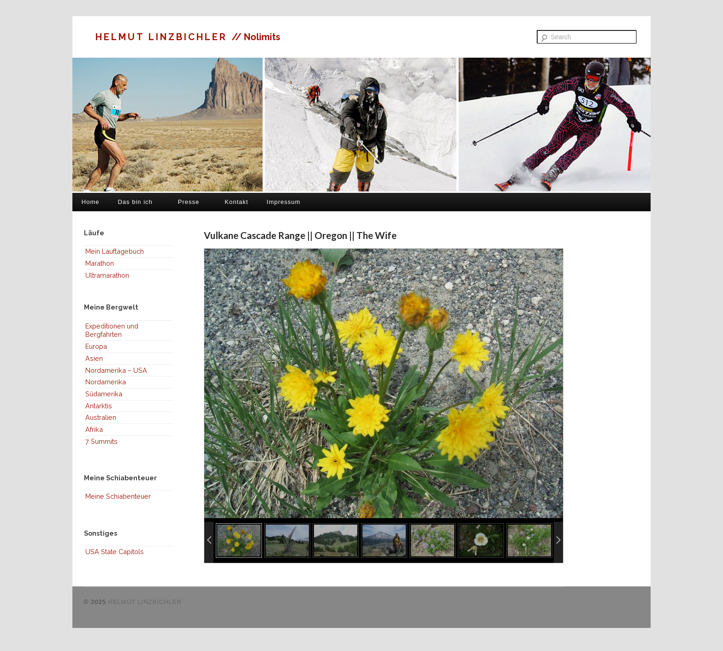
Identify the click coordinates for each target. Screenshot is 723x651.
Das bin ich (135, 201)
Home (91, 201)
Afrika (94, 429)
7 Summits (101, 441)
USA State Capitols (114, 551)
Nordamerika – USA (116, 370)
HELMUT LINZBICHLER (163, 36)
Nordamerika (105, 382)
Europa (96, 346)
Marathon (99, 263)
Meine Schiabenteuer (118, 496)
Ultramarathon (107, 275)
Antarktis (98, 406)
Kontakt (236, 201)
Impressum (283, 201)
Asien (94, 358)
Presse (188, 201)
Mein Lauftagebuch (114, 251)
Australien (100, 417)
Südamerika (103, 394)
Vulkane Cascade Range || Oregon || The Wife (300, 235)
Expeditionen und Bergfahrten (111, 330)
